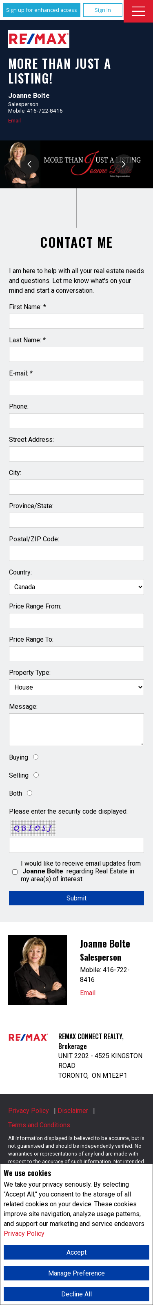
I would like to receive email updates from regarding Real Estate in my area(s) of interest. (81, 871)
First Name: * (27, 307)
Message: (23, 706)
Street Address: (31, 439)
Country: (20, 572)
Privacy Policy (24, 1233)
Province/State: (31, 506)
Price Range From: (35, 606)
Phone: (19, 406)
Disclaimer (73, 1111)
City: (15, 473)
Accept (76, 1252)
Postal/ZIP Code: (34, 539)
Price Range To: (31, 639)
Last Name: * (27, 340)
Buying (18, 757)
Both (15, 793)
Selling (19, 775)
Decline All (76, 1294)
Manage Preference (76, 1273)
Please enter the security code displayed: (68, 811)
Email (14, 120)
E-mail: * (21, 373)
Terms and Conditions (39, 1125)
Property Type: (30, 672)
